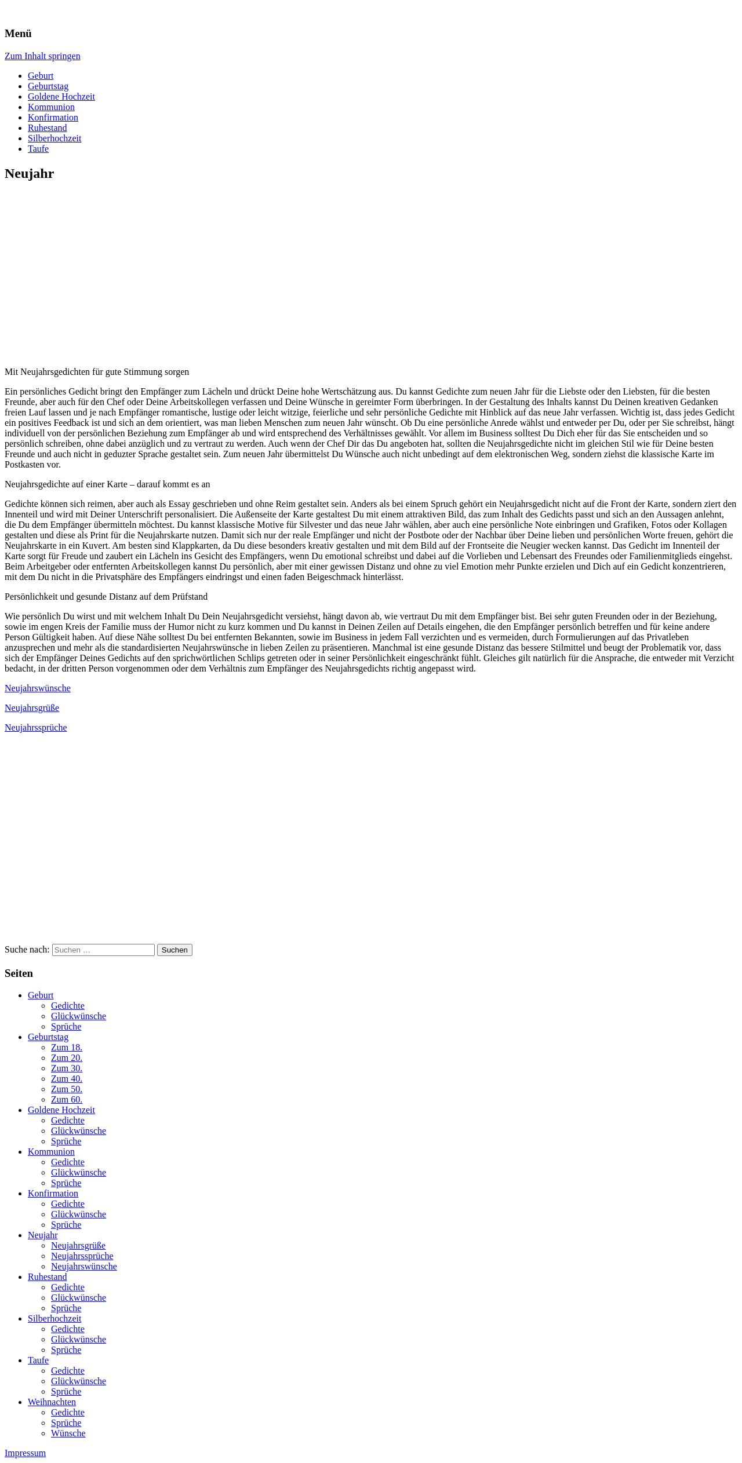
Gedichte (68, 1005)
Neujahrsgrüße (32, 708)
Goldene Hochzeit (61, 96)
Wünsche (68, 1433)
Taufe (38, 149)
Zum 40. (66, 1078)
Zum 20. (66, 1058)
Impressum (25, 1453)
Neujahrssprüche (36, 727)
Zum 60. (66, 1099)
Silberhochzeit (54, 138)
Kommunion (51, 107)
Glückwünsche (78, 1016)
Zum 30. (66, 1068)
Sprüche (66, 1026)
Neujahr (43, 1235)
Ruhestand (47, 128)
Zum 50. (66, 1089)
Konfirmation (53, 117)
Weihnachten (52, 1402)
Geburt (40, 76)
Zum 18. (66, 1047)
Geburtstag (48, 86)
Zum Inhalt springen (43, 56)
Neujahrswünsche (38, 688)
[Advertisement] (102, 274)
